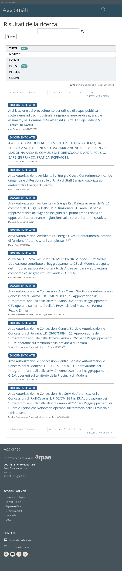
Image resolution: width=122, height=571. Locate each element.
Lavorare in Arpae (15, 497)
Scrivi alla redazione (17, 540)
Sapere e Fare (13, 506)
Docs (8, 519)
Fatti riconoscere (8, 3)
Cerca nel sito (103, 9)
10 (80, 92)
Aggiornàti (15, 10)
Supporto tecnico (16, 547)
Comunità (11, 515)
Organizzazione (14, 511)
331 (92, 92)
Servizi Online (13, 502)
